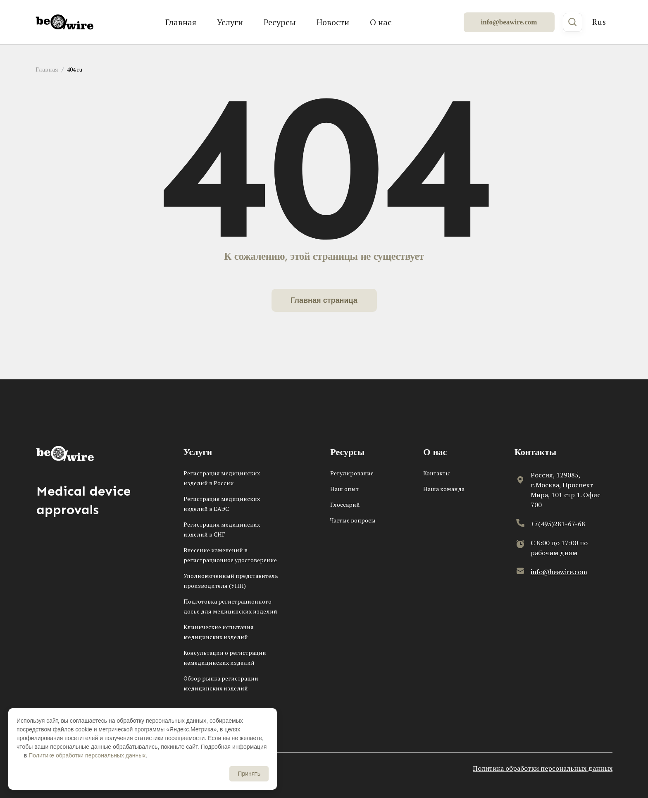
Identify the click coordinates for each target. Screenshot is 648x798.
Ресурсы (280, 22)
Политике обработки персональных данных (87, 755)
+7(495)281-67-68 (558, 523)
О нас (381, 22)
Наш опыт (344, 489)
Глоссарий (345, 504)
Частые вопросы (353, 520)
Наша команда (444, 489)
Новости (333, 22)
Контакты (436, 473)
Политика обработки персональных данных (542, 768)
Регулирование (352, 473)
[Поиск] (572, 22)
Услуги (230, 22)
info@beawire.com (509, 22)
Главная (180, 22)
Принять (249, 773)
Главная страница (324, 300)
